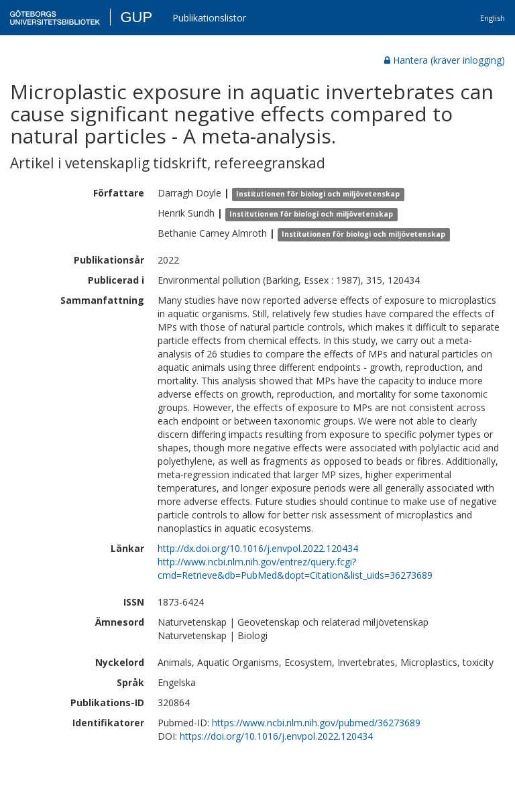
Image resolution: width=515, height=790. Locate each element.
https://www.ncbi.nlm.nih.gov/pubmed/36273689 (316, 722)
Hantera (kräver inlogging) (444, 60)
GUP (136, 17)
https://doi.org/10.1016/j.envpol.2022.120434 (276, 736)
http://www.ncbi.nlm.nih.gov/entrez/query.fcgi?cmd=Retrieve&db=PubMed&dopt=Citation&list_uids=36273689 (295, 568)
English (492, 18)
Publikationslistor (209, 17)
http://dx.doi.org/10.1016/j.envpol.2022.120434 (258, 548)
